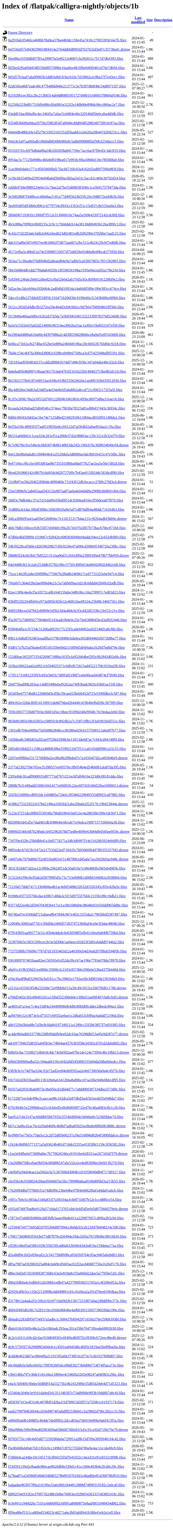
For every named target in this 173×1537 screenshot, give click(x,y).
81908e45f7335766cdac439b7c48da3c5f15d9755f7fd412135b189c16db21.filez (67, 896)
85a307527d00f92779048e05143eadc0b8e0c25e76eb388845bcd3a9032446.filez (67, 620)
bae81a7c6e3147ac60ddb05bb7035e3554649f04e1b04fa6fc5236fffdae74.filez (65, 1117)
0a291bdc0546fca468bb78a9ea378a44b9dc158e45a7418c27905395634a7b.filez (67, 40)
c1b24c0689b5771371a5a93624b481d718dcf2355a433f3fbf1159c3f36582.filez (66, 1144)
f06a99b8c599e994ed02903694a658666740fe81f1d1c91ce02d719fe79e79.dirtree (68, 1430)
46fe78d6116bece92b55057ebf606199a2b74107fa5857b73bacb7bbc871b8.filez (67, 528)
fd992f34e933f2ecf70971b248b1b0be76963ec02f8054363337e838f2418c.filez (66, 1494)
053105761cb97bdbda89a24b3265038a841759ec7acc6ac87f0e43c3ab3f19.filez (67, 151)
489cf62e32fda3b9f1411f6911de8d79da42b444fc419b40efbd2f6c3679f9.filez (65, 703)
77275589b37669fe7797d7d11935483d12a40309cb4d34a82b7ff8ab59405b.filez (67, 951)
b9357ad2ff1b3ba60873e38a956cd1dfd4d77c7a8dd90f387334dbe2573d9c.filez (66, 1089)
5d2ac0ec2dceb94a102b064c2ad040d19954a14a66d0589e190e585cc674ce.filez (67, 289)
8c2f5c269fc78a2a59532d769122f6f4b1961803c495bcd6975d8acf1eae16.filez (66, 399)
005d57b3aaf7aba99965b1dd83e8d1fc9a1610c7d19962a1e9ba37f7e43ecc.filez (66, 77)
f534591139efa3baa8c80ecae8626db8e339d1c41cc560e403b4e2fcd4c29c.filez (66, 1466)
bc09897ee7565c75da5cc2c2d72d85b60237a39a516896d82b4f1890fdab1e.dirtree (68, 1135)
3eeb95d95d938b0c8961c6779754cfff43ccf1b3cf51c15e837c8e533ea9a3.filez (65, 206)
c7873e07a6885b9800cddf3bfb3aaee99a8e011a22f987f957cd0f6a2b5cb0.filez (66, 1218)
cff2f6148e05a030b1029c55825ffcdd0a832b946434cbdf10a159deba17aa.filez (65, 1246)
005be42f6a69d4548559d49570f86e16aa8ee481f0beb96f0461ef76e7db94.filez (66, 68)
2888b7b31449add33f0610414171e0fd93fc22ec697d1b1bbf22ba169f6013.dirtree (68, 785)
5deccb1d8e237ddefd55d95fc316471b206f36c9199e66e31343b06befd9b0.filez (66, 298)
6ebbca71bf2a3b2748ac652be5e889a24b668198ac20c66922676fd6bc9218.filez (67, 344)
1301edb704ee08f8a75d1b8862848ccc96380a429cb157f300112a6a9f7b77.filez (67, 730)
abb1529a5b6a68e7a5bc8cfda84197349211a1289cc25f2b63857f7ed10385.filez (66, 1025)
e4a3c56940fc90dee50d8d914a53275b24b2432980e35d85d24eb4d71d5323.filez (67, 1384)
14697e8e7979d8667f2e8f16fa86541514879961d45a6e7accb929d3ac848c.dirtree (68, 859)
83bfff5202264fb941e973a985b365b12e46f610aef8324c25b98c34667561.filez (66, 601)
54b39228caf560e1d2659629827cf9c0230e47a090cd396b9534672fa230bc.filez (67, 546)
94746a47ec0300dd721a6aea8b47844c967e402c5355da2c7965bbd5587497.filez (67, 914)
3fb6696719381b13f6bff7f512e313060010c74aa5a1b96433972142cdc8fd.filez (66, 215)
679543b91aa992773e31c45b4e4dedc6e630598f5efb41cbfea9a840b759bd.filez (66, 933)
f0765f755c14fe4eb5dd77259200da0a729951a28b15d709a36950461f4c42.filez (67, 1439)
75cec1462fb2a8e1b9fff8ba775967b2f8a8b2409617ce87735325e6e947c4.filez (66, 574)
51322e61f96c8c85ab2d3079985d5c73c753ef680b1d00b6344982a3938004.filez (67, 878)
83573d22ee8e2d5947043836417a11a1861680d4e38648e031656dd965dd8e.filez (68, 905)
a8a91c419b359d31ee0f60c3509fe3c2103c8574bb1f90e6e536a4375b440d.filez (67, 970)
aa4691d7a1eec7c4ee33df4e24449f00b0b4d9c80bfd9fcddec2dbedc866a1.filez (66, 1006)
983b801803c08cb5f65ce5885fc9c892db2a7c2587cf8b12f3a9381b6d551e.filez (66, 721)
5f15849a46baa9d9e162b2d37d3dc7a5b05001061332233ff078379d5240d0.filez (67, 316)
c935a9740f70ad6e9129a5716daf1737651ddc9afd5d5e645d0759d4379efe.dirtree (68, 1209)
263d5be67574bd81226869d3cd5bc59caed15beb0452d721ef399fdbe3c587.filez (67, 693)
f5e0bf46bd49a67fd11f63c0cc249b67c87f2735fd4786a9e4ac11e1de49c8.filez (65, 1448)
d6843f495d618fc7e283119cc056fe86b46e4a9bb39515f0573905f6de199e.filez (66, 1310)
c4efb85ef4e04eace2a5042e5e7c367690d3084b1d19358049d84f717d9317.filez (67, 1172)
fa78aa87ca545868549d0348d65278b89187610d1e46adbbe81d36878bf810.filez (67, 1476)
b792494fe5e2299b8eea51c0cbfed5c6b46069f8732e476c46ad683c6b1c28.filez (66, 1108)
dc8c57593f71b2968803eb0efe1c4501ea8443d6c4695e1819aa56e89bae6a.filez (66, 1347)
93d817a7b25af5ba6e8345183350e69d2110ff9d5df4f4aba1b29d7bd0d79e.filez (66, 647)
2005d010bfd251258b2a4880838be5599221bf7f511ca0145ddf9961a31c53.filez (67, 749)
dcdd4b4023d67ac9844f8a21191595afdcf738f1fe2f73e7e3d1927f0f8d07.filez (65, 1356)
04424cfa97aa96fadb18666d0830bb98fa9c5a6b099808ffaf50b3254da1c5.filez (66, 141)
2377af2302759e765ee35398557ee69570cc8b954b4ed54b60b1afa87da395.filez (67, 767)
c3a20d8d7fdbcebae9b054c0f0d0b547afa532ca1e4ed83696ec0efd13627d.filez (66, 1163)
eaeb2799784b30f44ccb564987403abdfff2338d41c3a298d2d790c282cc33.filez (66, 1411)
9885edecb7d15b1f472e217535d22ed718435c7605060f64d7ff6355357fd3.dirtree (68, 850)
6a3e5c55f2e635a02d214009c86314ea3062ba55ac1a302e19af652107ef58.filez (66, 325)
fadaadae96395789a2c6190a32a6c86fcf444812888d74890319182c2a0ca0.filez (66, 1485)
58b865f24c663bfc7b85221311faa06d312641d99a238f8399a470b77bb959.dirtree (68, 555)
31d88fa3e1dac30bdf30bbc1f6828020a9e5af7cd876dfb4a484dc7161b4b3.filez (66, 509)
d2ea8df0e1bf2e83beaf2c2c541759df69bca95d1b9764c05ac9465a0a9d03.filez (66, 1255)
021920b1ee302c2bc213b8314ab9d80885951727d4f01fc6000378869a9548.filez (67, 95)
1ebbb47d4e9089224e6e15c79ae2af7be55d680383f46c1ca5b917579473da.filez (67, 187)
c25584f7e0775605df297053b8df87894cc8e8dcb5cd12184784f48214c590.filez (67, 1227)
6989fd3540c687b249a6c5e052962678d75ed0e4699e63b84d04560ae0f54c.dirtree (68, 831)
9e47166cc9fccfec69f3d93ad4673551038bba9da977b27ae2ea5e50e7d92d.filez (66, 463)
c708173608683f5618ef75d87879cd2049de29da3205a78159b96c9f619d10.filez (67, 1236)
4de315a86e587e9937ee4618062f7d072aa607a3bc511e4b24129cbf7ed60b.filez (67, 243)
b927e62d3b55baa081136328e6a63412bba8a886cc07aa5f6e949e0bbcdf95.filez (67, 1080)
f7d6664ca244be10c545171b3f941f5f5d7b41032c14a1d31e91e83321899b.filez (67, 1457)
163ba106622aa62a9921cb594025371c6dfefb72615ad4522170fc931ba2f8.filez (66, 666)
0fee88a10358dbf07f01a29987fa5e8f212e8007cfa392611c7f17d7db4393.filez (65, 59)
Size (150, 20)
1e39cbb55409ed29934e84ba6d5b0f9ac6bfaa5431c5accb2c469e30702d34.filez (67, 178)
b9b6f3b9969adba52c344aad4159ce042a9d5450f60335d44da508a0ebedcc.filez (67, 1062)
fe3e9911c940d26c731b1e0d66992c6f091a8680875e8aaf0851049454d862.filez (67, 1503)
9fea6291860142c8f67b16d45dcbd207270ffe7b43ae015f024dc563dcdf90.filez (66, 473)
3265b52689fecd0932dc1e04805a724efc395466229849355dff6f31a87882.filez (66, 795)
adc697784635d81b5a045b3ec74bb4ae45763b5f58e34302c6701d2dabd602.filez (67, 1043)
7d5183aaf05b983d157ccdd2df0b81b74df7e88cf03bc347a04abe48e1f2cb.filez (66, 362)
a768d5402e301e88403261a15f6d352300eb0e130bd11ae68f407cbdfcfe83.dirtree (68, 997)
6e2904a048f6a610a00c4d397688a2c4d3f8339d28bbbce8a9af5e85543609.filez (67, 335)
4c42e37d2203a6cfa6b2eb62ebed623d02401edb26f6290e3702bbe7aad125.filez (67, 233)
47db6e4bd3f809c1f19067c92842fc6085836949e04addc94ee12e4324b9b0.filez (67, 537)
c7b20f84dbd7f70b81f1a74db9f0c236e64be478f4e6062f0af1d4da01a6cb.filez (65, 1190)
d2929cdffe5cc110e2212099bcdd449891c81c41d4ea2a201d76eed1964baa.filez (66, 1292)
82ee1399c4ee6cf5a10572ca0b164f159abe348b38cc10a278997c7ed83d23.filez (66, 592)
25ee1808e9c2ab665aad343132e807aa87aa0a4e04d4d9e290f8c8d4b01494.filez (67, 491)
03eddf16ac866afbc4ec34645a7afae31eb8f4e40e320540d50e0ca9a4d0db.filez (66, 114)
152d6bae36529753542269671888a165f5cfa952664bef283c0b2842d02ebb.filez (67, 657)
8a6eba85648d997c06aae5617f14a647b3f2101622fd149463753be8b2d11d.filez (67, 371)
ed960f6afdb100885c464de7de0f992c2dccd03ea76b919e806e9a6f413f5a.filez (66, 1420)
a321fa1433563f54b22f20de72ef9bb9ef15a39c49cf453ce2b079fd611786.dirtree (67, 988)
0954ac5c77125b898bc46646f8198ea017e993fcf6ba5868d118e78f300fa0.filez (66, 160)
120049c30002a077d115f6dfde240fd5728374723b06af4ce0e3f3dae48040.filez (66, 924)
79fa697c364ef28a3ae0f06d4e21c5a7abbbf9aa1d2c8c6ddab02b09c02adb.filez (66, 583)
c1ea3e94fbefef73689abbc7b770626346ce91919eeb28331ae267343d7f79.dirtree (67, 1154)
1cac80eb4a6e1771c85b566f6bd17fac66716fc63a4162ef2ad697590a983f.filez (66, 169)
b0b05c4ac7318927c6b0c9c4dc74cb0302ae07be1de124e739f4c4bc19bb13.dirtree (68, 1052)
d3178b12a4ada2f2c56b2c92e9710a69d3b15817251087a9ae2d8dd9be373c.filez (67, 1301)
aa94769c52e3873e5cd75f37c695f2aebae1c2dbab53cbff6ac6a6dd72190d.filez (66, 1016)
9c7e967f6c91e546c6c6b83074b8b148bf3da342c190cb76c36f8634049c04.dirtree (68, 445)
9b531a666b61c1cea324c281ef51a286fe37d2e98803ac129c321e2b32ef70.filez (66, 436)
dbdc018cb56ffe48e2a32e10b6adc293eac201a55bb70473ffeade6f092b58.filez (65, 1328)
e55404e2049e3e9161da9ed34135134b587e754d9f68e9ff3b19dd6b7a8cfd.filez (66, 1393)
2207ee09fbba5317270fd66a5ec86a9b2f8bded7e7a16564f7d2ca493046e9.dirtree (68, 758)
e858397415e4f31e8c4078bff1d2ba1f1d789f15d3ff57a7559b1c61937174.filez (66, 1402)
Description (163, 20)
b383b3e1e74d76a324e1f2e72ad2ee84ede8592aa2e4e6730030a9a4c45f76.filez (66, 1071)
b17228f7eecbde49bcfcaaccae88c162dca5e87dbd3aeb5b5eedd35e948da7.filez (66, 1098)
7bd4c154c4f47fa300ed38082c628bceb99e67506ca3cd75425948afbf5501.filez (66, 353)
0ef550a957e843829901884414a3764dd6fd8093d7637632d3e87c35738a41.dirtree (69, 49)
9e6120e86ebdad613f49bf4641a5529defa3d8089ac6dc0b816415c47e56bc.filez (66, 454)
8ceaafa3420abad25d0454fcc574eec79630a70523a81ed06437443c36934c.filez (66, 408)
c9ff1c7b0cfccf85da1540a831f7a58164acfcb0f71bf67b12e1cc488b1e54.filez (65, 1200)
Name (69, 20)
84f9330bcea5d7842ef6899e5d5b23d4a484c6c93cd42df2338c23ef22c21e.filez (66, 611)
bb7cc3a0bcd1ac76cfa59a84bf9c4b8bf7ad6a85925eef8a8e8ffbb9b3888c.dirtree (67, 1126)
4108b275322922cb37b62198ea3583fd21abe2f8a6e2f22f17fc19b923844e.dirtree (68, 804)
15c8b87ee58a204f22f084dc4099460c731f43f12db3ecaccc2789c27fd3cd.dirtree (67, 482)
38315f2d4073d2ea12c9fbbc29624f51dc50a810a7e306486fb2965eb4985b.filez (67, 868)
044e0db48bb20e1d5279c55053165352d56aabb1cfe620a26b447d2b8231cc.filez (67, 132)
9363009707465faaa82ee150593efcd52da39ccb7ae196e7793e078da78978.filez (67, 960)
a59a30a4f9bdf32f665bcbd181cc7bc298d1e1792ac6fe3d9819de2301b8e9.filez (66, 979)
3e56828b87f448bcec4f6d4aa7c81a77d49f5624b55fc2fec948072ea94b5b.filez (66, 197)
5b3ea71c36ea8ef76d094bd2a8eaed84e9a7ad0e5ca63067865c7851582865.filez (67, 261)
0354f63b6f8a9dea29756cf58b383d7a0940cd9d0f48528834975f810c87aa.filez (66, 123)
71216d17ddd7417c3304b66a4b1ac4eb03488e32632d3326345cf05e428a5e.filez (67, 887)
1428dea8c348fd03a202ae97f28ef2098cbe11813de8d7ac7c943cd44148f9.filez (66, 739)
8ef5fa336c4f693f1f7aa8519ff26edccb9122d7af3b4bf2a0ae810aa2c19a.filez (64, 427)
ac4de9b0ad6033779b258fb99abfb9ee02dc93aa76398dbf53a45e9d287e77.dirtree (68, 1034)
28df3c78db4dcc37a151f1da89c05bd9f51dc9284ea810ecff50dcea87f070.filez (65, 500)
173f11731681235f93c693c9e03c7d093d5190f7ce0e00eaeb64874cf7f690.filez (66, 675)
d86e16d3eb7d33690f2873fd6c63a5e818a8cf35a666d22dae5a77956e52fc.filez (66, 1273)
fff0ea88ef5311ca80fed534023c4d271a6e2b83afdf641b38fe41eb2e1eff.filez (64, 1512)
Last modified (138, 20)
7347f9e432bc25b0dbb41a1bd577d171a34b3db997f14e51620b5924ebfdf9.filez (67, 841)
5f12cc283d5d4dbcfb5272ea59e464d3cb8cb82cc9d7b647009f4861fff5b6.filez (66, 307)
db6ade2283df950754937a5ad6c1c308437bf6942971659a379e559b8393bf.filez (67, 1319)
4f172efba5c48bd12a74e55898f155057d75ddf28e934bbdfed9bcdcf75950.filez (66, 252)
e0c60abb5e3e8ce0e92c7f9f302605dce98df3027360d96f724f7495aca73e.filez (66, 1365)
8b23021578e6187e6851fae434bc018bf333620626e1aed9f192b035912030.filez (67, 381)
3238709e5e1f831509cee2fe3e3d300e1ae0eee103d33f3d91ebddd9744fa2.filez (66, 942)
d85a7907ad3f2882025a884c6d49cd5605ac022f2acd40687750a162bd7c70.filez (67, 1264)
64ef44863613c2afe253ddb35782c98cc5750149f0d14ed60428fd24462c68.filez (67, 565)
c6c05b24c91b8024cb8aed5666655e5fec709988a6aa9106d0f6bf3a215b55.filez (66, 1181)
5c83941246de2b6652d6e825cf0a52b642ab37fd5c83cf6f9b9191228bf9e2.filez (66, 279)
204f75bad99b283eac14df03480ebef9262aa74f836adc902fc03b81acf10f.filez (65, 684)
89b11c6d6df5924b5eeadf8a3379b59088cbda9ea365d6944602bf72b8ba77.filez (67, 638)
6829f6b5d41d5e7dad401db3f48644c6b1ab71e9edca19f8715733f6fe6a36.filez (66, 822)
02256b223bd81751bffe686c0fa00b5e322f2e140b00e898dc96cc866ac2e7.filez (66, 105)
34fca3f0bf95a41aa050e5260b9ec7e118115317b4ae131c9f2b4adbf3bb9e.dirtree (67, 519)
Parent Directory (20, 33)
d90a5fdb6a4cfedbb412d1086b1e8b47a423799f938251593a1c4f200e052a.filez (66, 1282)
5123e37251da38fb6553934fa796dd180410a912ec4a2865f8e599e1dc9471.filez (67, 813)
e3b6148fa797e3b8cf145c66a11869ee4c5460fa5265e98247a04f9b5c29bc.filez (66, 1374)
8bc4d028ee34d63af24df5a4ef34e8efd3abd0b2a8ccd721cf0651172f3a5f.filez (65, 390)
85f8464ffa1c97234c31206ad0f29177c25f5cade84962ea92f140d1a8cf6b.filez (65, 629)
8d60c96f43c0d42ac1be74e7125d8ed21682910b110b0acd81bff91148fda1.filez (66, 417)
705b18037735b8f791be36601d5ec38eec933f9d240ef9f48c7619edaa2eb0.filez (66, 712)
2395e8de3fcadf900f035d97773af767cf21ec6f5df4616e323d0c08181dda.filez (65, 776)
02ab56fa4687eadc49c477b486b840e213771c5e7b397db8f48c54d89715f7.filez (67, 86)
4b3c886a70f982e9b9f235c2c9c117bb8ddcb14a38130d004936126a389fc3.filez (67, 224)
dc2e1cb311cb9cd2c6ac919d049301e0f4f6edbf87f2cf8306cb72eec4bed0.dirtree (67, 1338)
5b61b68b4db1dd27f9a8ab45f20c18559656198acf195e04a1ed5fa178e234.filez (66, 270)
